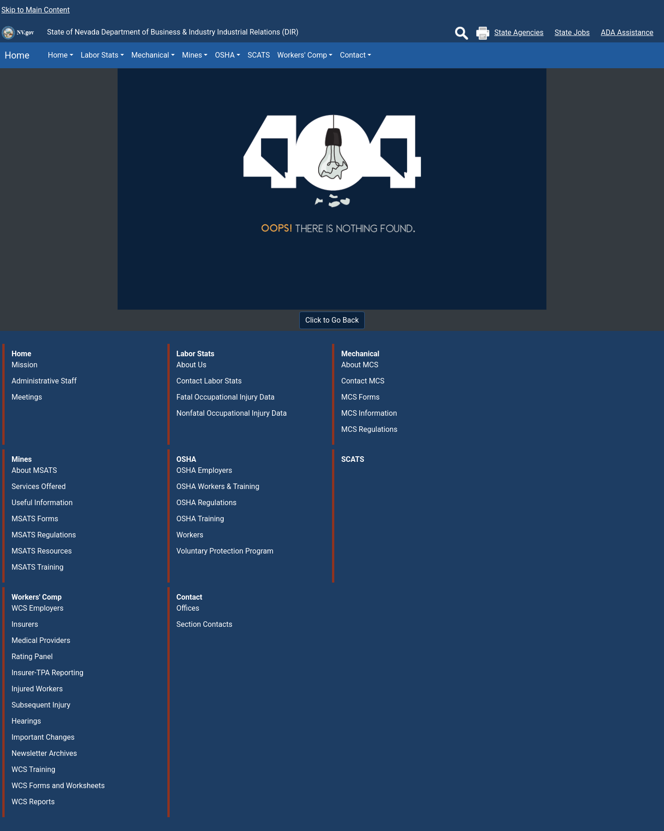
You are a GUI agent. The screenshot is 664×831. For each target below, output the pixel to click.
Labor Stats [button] (100, 55)
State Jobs (572, 32)
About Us (192, 364)
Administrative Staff (44, 381)
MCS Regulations (369, 429)
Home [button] (58, 55)
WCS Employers (38, 608)
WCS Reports (33, 801)
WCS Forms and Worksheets (58, 785)
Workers (190, 534)
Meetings (27, 397)
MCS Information (369, 413)
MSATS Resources (42, 551)
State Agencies (519, 32)
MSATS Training (38, 567)
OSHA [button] (225, 55)
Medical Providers (41, 640)
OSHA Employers (204, 470)
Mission (24, 364)
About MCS (359, 364)
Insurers (25, 624)
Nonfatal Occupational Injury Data (232, 413)
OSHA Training (200, 518)
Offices (188, 608)
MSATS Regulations (44, 534)
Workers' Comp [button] (302, 55)
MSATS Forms (35, 518)
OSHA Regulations (207, 502)
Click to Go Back (332, 320)
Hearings (26, 721)
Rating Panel (32, 656)
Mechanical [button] (150, 55)
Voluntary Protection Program (225, 551)
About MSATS (34, 470)
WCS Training (33, 769)
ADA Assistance (627, 32)
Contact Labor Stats (209, 381)
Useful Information (42, 502)
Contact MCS (363, 381)
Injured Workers (37, 688)
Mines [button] (192, 55)
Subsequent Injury (41, 705)
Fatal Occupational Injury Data (226, 397)
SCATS (259, 55)
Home (15, 55)
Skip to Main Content (35, 10)
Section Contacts (205, 624)
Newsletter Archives (44, 753)
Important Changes (43, 737)
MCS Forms (360, 397)
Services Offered (38, 486)
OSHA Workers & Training (218, 486)
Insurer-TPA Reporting (47, 672)
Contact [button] (353, 55)
